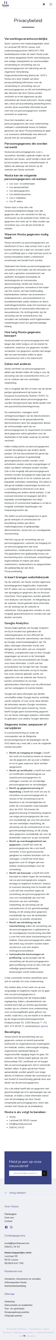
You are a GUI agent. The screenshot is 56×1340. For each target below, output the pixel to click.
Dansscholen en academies (18, 1305)
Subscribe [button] (45, 1173)
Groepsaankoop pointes (16, 1312)
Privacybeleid (35, 1329)
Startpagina (10, 1214)
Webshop (9, 1301)
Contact (8, 1221)
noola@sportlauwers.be (16, 1243)
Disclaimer (7, 1332)
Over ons (9, 1217)
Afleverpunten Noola (15, 1282)
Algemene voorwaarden (23, 1332)
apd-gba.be (42, 1026)
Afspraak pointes (13, 1315)
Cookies (45, 1329)
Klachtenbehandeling (15, 1286)
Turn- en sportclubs (14, 1308)
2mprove (31, 1336)
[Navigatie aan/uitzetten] (51, 4)
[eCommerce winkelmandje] (44, 4)
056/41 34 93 (12, 1246)
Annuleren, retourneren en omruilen (22, 1279)
